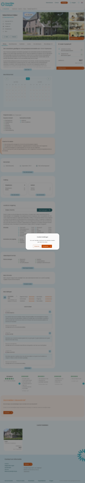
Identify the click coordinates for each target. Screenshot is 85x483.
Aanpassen (36, 246)
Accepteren (45, 246)
